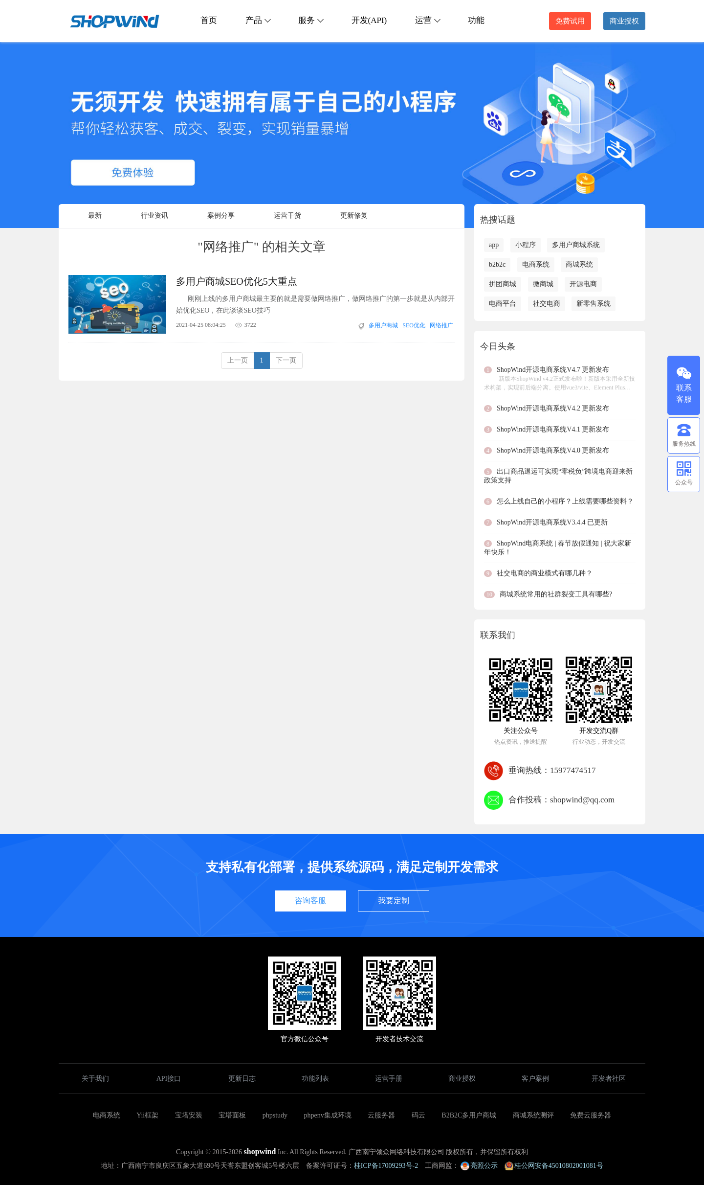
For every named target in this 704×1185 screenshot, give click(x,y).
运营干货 (287, 215)
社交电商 (546, 303)
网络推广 (441, 325)
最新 (95, 215)
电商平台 (502, 303)
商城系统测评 (533, 1115)
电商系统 (536, 264)
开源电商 (583, 284)
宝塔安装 (188, 1115)
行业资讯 (154, 215)
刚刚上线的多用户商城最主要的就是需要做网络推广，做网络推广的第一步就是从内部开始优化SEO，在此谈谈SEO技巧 (315, 304)
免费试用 (570, 21)
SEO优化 (413, 325)
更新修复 (354, 215)
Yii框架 (147, 1115)
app (494, 245)
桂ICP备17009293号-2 (386, 1165)
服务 (310, 20)
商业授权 (624, 21)
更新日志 (242, 1078)
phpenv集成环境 (328, 1115)
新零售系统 (593, 303)
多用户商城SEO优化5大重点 (236, 281)
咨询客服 (310, 900)
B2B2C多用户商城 (468, 1115)
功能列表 (315, 1078)
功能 (476, 20)
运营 (427, 20)
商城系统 (579, 264)
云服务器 (381, 1115)
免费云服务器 (590, 1115)
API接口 (168, 1078)
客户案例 (535, 1078)
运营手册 (388, 1078)
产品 (257, 20)
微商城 (543, 284)
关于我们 (95, 1078)
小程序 (525, 245)
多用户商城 (383, 325)
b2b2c (497, 264)
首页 (208, 20)
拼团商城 (502, 284)
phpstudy (275, 1115)
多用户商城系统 (576, 245)
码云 (418, 1115)
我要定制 (393, 900)
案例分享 (221, 215)
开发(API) (369, 20)
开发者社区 (609, 1078)
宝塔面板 (232, 1115)
